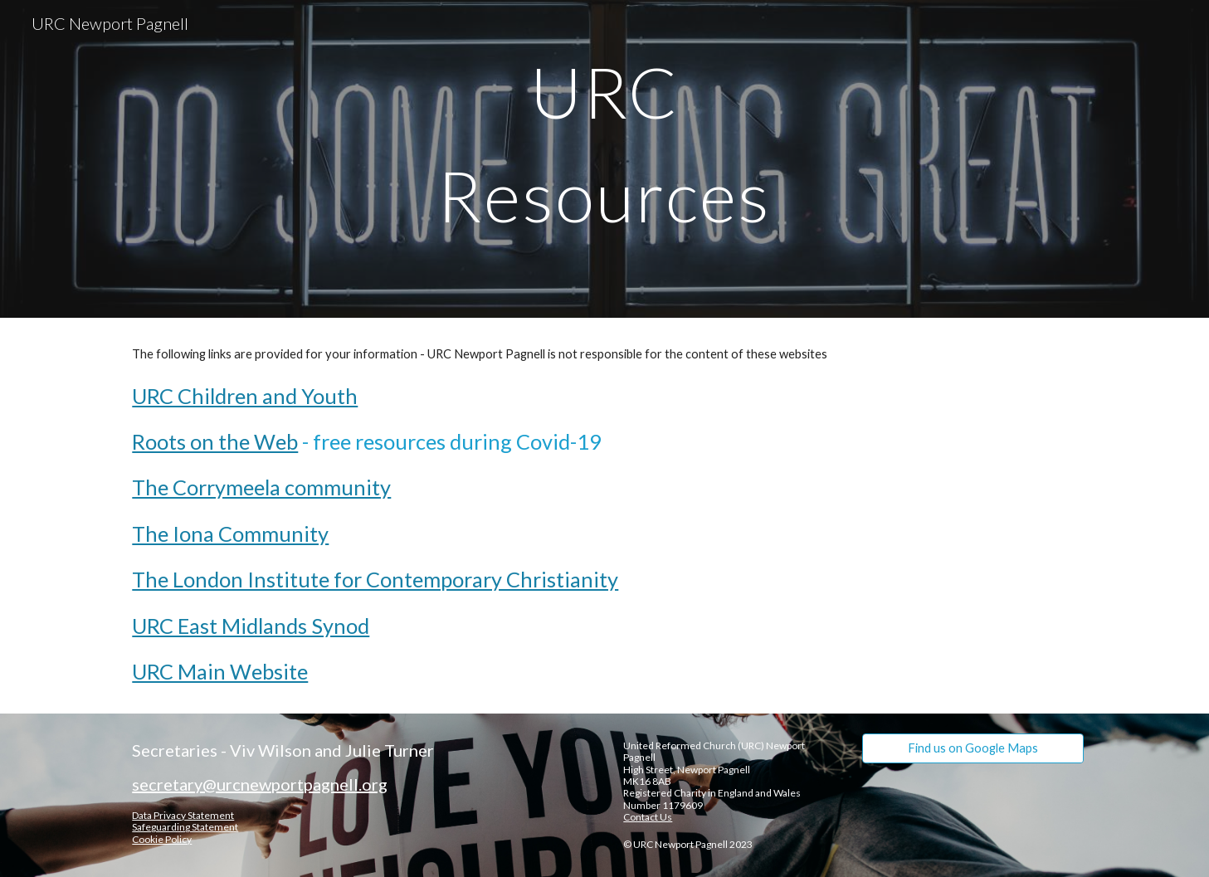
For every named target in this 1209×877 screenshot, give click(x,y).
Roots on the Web (215, 441)
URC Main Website (220, 671)
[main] (605, 159)
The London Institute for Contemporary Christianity (375, 579)
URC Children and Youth (245, 395)
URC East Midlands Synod (250, 625)
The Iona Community (230, 533)
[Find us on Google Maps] (972, 748)
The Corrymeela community (261, 487)
